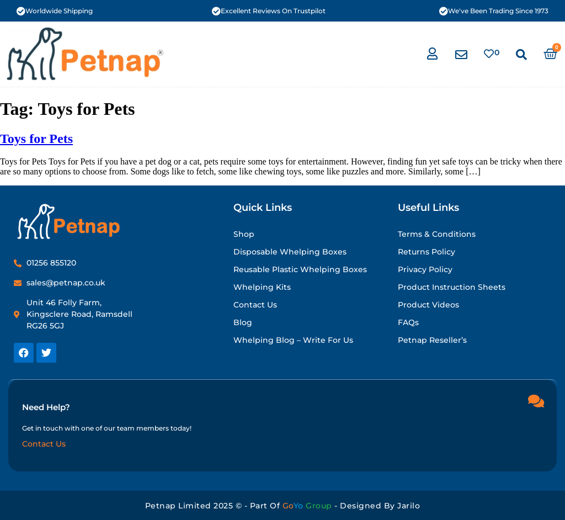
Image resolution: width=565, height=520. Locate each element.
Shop (243, 234)
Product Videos (428, 305)
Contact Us (255, 305)
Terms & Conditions (437, 234)
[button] (521, 54)
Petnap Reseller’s (432, 340)
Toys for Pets (36, 138)
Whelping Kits (262, 287)
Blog (242, 322)
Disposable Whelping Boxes (290, 252)
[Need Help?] (536, 400)
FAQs (408, 322)
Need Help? (46, 406)
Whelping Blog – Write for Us (293, 340)
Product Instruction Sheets (451, 287)
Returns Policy (426, 252)
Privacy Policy (425, 269)
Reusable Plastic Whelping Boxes (300, 269)
